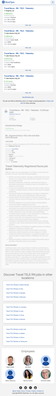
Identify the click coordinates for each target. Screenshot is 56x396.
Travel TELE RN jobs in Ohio (14, 289)
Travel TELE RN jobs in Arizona (15, 319)
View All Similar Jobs (28, 97)
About (14, 391)
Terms (23, 391)
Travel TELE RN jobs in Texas (15, 315)
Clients (34, 391)
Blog (18, 391)
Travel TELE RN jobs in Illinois (15, 337)
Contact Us (40, 391)
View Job (28, 25)
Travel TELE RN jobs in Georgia (15, 293)
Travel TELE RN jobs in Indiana (15, 333)
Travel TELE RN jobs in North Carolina (17, 285)
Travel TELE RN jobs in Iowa (14, 311)
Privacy (28, 391)
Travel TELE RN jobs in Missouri (16, 297)
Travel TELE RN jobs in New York (16, 329)
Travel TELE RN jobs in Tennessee (16, 341)
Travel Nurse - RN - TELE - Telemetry (18, 8)
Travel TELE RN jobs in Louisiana (16, 307)
